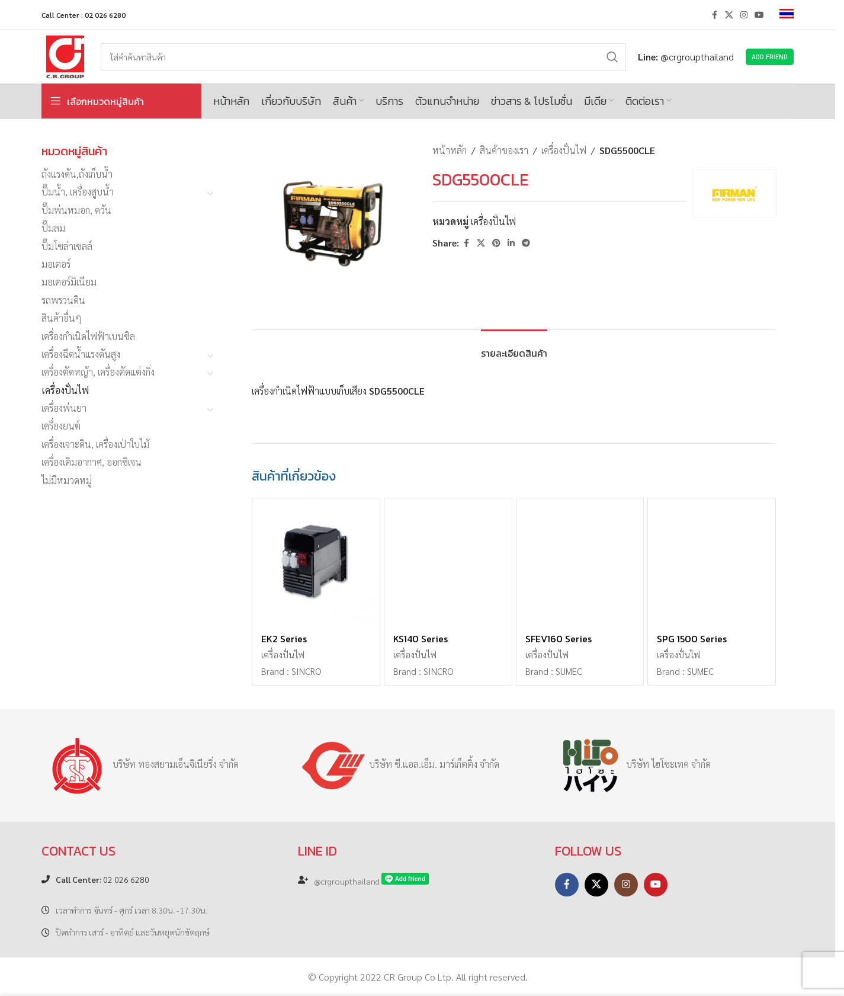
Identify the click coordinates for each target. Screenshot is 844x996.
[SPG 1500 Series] (711, 562)
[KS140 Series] (448, 562)
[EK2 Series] (316, 562)
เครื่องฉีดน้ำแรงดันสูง (80, 354)
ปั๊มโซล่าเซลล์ (66, 246)
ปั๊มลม (53, 228)
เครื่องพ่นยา (63, 408)
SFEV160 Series (558, 639)
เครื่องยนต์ (61, 425)
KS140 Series (420, 639)
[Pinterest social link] (496, 243)
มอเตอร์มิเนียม (69, 282)
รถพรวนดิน (63, 300)
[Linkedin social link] (511, 243)
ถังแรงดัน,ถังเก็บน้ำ (77, 174)
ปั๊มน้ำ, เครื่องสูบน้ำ (77, 191)
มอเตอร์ (55, 264)
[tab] (514, 347)
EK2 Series (284, 639)
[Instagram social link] (744, 15)
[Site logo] (65, 55)
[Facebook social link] (714, 15)
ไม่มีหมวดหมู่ (66, 480)
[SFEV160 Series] (580, 562)
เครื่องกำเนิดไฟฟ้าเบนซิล (88, 336)
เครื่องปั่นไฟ (65, 390)
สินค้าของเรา (504, 150)
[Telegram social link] (526, 243)
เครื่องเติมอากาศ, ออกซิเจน (91, 462)
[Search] (363, 57)
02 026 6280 (102, 879)
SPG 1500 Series (692, 639)
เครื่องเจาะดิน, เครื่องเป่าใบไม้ (95, 444)
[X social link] (729, 15)
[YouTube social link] (759, 15)
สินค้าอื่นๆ (61, 318)
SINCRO (306, 671)
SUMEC (569, 671)
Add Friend (770, 56)
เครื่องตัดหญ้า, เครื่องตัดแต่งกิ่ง (98, 372)
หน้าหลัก (449, 150)
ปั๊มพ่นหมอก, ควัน (76, 210)
